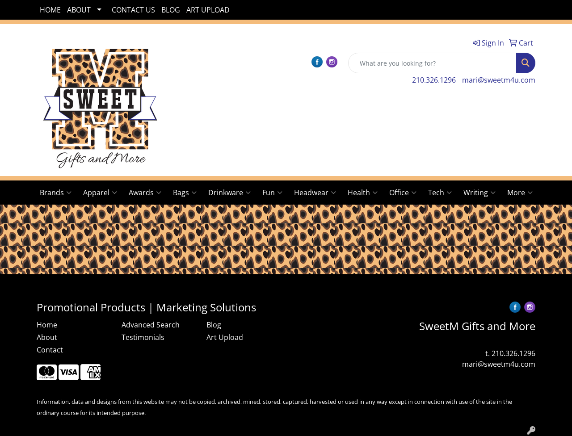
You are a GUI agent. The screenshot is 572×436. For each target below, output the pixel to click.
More (520, 192)
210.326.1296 (434, 80)
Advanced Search (151, 325)
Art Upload (224, 337)
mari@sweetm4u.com (498, 80)
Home (47, 325)
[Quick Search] (432, 63)
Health (363, 192)
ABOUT (79, 10)
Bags (185, 192)
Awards (145, 192)
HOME (50, 10)
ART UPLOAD (208, 10)
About (47, 337)
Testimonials (143, 337)
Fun (272, 192)
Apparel (100, 192)
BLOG (170, 10)
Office (402, 192)
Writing (479, 192)
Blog (213, 325)
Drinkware (229, 192)
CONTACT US (133, 10)
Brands (56, 192)
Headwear (315, 192)
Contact (50, 350)
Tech (440, 192)
